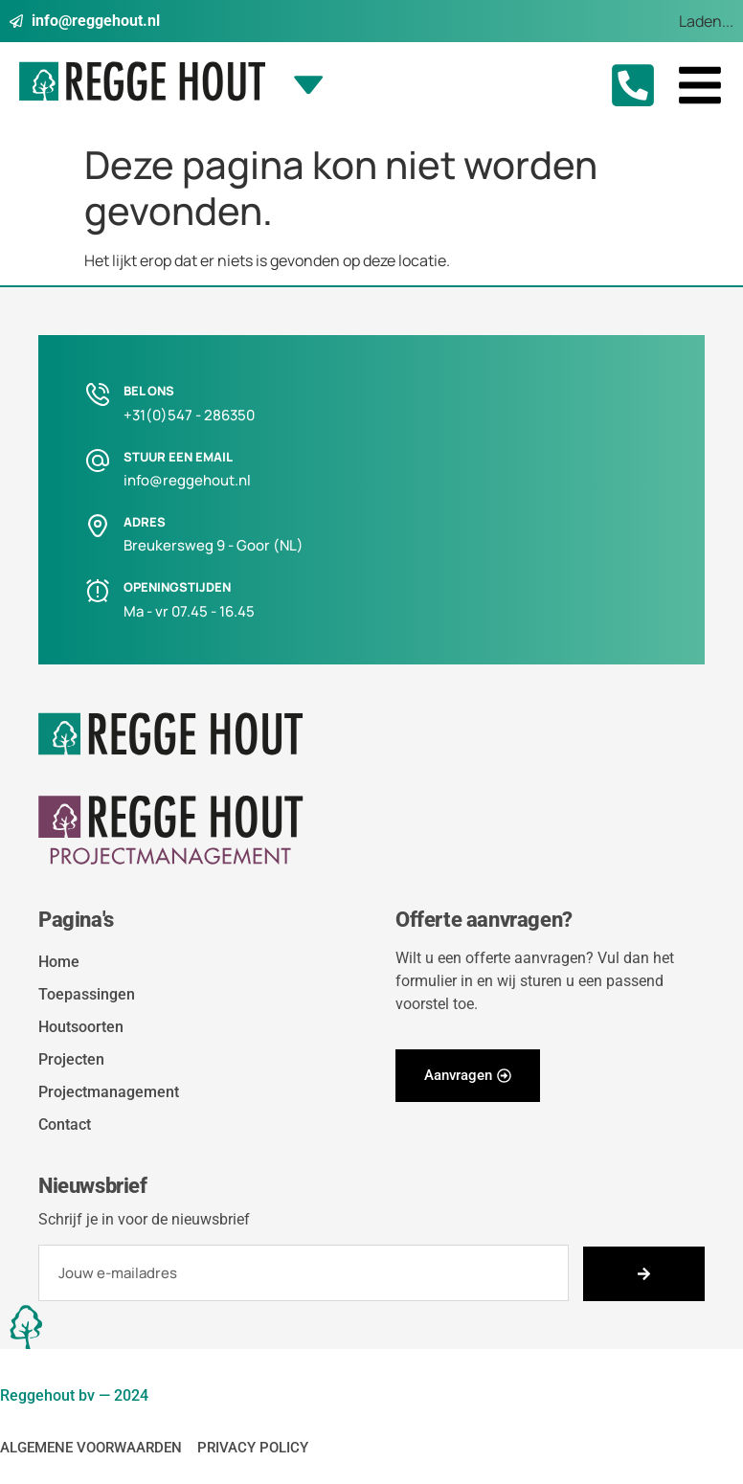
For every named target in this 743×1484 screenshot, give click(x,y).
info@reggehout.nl (187, 480)
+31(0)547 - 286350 (189, 415)
